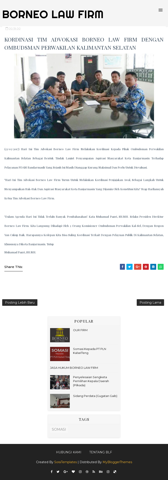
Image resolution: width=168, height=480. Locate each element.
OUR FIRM (80, 330)
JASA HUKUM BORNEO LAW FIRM (74, 367)
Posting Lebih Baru (20, 302)
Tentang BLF (100, 452)
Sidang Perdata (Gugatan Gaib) (95, 396)
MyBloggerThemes (117, 462)
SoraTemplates (65, 462)
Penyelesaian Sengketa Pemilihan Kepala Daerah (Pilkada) (91, 381)
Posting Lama (150, 302)
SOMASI (59, 429)
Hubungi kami (68, 452)
